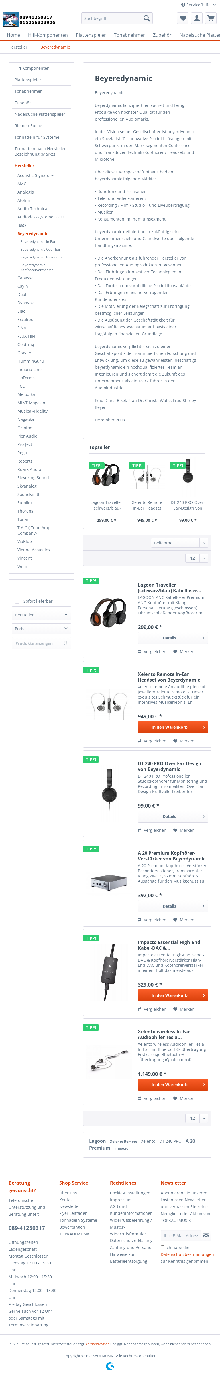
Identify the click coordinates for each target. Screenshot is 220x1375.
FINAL (22, 327)
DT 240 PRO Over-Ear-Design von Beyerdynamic (188, 505)
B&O (21, 225)
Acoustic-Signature (35, 175)
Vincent (24, 558)
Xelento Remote (124, 1141)
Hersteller (24, 165)
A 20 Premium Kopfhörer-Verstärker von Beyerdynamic (171, 856)
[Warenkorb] (211, 18)
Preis (19, 628)
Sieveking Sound (33, 477)
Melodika (26, 394)
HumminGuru (30, 361)
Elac (21, 311)
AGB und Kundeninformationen (131, 1210)
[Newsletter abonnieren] (206, 1235)
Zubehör (23, 102)
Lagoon (98, 1141)
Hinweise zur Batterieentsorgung (128, 1258)
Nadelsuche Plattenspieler (40, 114)
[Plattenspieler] (91, 35)
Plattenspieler (28, 79)
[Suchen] (147, 18)
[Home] (13, 35)
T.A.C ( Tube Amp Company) (33, 530)
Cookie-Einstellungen (130, 1193)
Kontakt (66, 1199)
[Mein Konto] (197, 18)
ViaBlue (24, 541)
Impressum (121, 1199)
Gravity (24, 352)
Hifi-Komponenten (32, 68)
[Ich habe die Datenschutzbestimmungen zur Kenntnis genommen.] (162, 1247)
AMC (21, 183)
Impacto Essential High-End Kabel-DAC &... (169, 945)
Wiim (22, 566)
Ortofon (24, 427)
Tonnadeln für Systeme (37, 137)
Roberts (24, 461)
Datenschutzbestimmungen (187, 1254)
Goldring (25, 344)
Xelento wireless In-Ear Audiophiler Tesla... (164, 1034)
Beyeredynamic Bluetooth (41, 257)
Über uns (68, 1193)
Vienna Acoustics (33, 549)
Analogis (25, 192)
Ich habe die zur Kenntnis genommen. (187, 1254)
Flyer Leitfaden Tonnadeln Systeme (78, 1216)
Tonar (23, 519)
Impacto (121, 1148)
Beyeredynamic (32, 233)
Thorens (25, 511)
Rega (22, 452)
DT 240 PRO (171, 1141)
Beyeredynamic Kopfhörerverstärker (36, 267)
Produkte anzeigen (41, 643)
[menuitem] (117, 20)
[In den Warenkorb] (173, 727)
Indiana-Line (29, 369)
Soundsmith (29, 494)
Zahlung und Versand (131, 1247)
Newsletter (69, 1206)
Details (184, 637)
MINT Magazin (31, 402)
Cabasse (25, 278)
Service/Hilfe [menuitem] (196, 4)
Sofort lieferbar (38, 601)
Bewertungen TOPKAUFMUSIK (74, 1230)
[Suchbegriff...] (117, 18)
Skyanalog (27, 486)
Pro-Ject (24, 444)
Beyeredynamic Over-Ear (40, 249)
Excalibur (26, 319)
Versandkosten (97, 1343)
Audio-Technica (32, 208)
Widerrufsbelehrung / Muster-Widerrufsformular (131, 1227)
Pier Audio (27, 436)
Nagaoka (25, 419)
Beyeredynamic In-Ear (38, 241)
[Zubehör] (162, 35)
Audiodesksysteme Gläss (41, 217)
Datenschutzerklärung (131, 1240)
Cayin (22, 286)
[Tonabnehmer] (129, 35)
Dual (21, 294)
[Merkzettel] (182, 18)
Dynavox (25, 302)
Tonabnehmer (28, 91)
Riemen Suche (28, 125)
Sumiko (24, 502)
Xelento (148, 1141)
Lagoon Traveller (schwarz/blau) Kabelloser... (106, 505)
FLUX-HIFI (26, 336)
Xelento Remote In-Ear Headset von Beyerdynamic (147, 505)
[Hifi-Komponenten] (48, 35)
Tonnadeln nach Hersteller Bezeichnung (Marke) (40, 151)
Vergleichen (152, 651)
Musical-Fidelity (32, 411)
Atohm (23, 200)
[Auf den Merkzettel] (184, 651)
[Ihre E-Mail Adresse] (181, 1235)
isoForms (26, 377)
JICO (21, 386)
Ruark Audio (29, 469)
